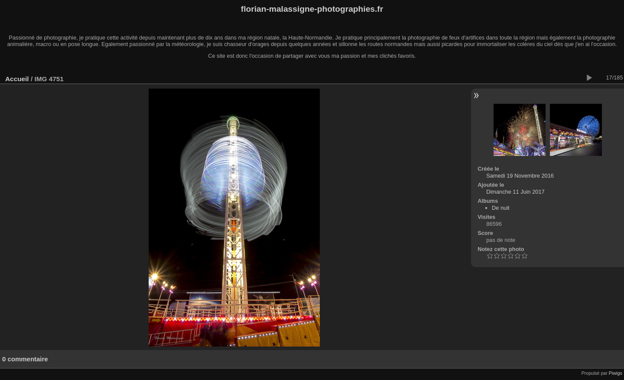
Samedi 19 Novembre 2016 (520, 175)
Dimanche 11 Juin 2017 (515, 191)
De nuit (501, 208)
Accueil (17, 79)
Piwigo (615, 373)
